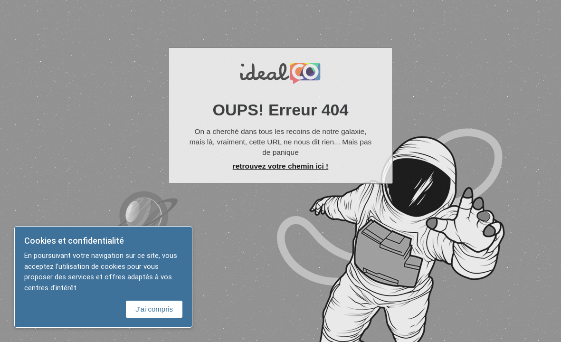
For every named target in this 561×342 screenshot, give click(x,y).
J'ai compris (154, 309)
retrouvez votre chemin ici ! (281, 166)
